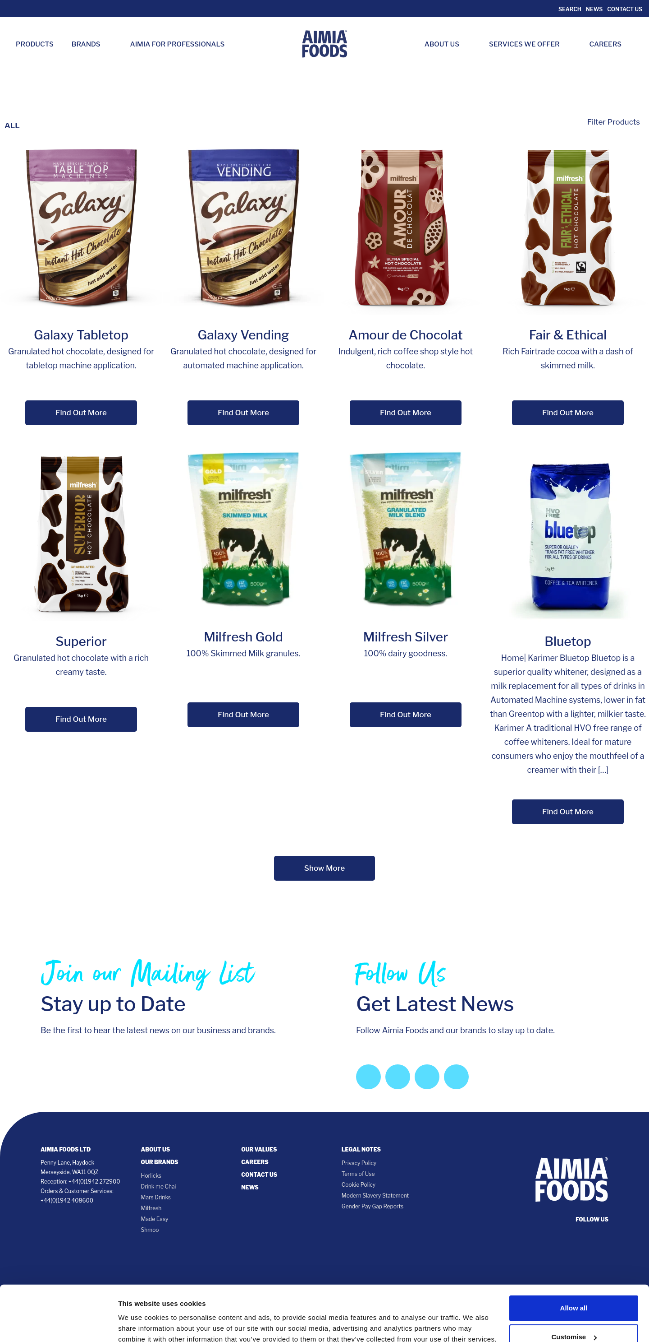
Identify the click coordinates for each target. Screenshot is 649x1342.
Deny (574, 1318)
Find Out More (81, 412)
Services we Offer (529, 44)
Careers (610, 44)
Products (35, 44)
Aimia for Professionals (177, 44)
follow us (592, 1219)
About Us (446, 44)
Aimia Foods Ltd (66, 1149)
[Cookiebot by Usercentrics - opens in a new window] (58, 1324)
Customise (574, 1289)
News (594, 9)
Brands (91, 44)
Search (569, 9)
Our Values (259, 1149)
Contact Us (624, 9)
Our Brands (159, 1162)
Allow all (574, 1260)
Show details (139, 1316)
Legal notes (361, 1149)
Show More (324, 868)
